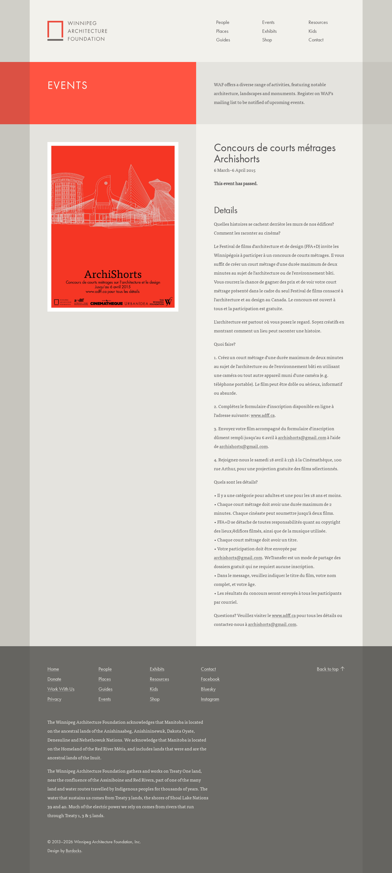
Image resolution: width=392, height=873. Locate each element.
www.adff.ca (263, 415)
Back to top (331, 669)
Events (268, 22)
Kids (312, 31)
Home (53, 669)
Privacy (54, 699)
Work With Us (60, 689)
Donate (54, 679)
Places (222, 31)
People (222, 22)
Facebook (210, 679)
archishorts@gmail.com (302, 437)
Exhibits (269, 31)
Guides (223, 39)
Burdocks (73, 851)
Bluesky (208, 689)
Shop (267, 39)
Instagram (210, 699)
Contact (315, 39)
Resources (318, 22)
